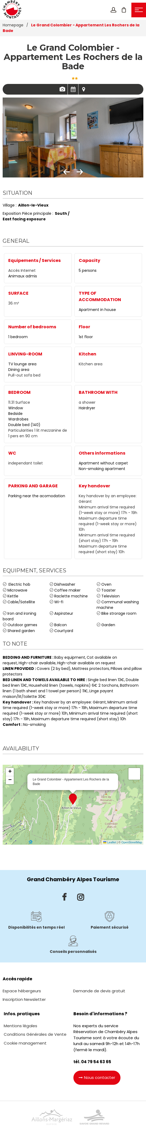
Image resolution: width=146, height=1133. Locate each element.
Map (83, 89)
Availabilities (73, 89)
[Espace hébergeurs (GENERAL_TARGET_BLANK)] (22, 991)
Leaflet (109, 842)
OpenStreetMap (131, 842)
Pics (62, 89)
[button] (124, 10)
